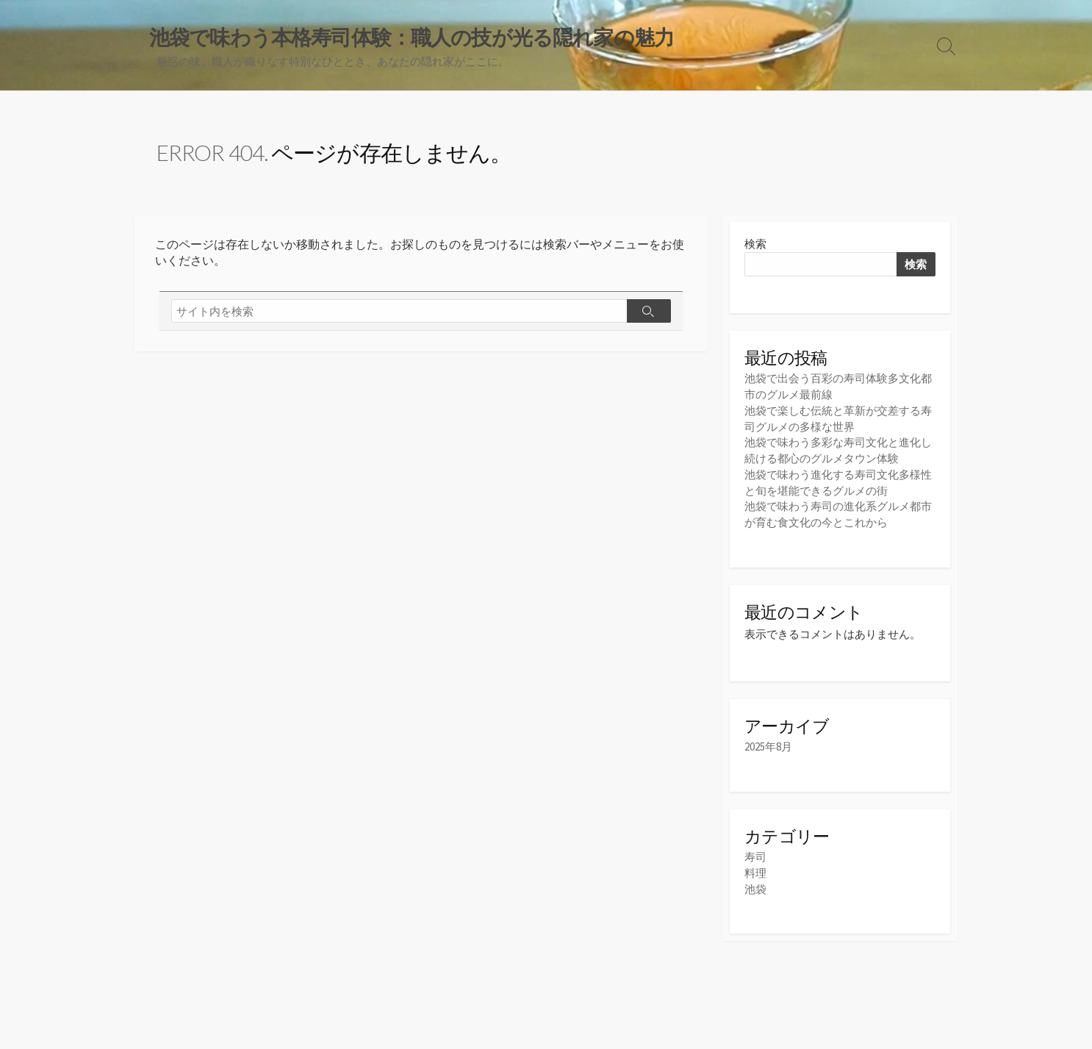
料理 (755, 871)
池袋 (755, 886)
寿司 (755, 855)
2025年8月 (768, 745)
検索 (755, 245)
